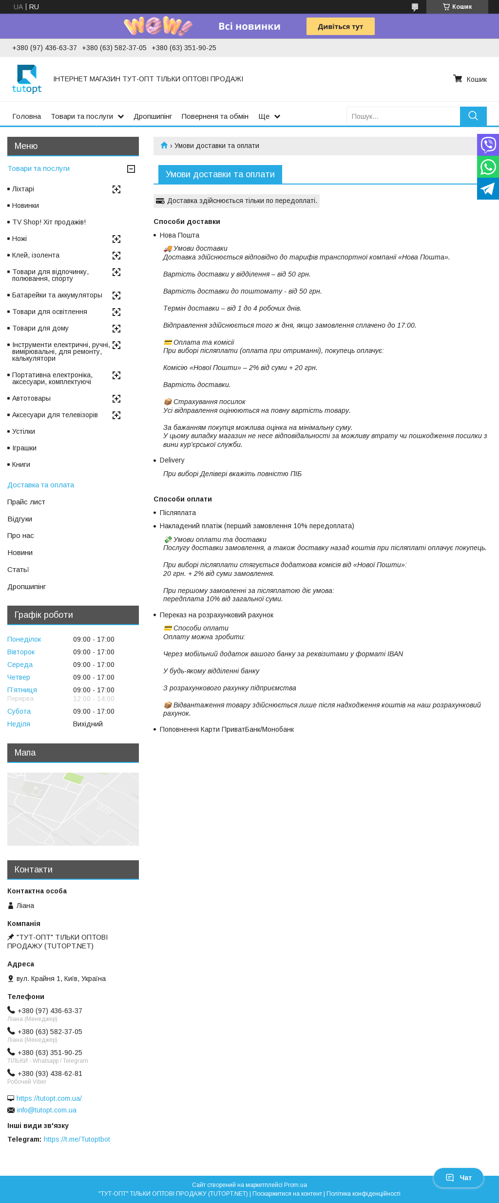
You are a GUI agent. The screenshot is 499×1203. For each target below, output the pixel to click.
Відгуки (19, 519)
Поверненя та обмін (215, 116)
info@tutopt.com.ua (47, 1110)
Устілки (23, 431)
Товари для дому (40, 328)
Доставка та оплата (40, 485)
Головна (26, 116)
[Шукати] (473, 116)
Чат (458, 1177)
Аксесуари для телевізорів (55, 415)
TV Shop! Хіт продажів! (49, 222)
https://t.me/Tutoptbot (77, 1139)
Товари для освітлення (49, 311)
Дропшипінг (153, 116)
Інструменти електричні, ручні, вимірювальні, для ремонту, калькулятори (61, 351)
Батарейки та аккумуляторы (57, 295)
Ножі (19, 238)
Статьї (18, 569)
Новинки (25, 205)
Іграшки (24, 448)
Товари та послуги (82, 116)
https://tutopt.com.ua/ (49, 1098)
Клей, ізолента (35, 255)
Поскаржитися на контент (287, 1193)
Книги (21, 464)
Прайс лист (26, 502)
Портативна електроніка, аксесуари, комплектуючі (52, 378)
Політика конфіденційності (363, 1193)
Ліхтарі (23, 189)
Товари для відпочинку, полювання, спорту (50, 275)
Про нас (20, 535)
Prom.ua (295, 1185)
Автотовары (31, 398)
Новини (20, 552)
